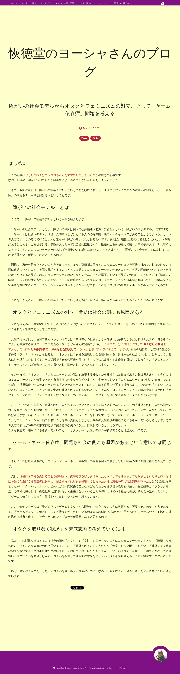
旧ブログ (127, 3)
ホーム (14, 3)
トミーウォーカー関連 (107, 3)
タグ (57, 3)
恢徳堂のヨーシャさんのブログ (75, 668)
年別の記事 (69, 3)
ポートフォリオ (28, 3)
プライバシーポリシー (116, 668)
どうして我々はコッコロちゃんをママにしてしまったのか (61, 175)
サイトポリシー (85, 3)
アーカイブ (45, 3)
